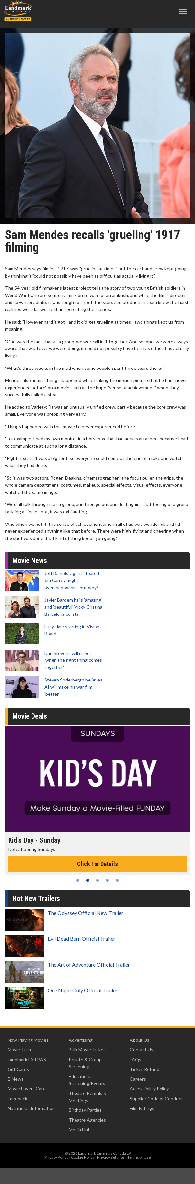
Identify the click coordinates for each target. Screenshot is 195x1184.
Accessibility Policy (149, 1088)
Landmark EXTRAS (27, 1059)
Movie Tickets (22, 1049)
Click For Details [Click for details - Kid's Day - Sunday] (97, 863)
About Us (139, 1040)
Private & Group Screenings (85, 1063)
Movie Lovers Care (27, 1088)
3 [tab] (97, 880)
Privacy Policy (56, 1157)
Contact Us (141, 1049)
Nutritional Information (31, 1108)
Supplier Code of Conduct (156, 1098)
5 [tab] (117, 880)
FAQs (135, 1059)
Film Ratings (142, 1108)
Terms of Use (139, 1157)
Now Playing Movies (28, 1040)
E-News (16, 1079)
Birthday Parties (85, 1110)
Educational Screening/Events (87, 1079)
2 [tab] (87, 880)
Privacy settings (111, 1157)
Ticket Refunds (146, 1069)
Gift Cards (18, 1069)
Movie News (29, 560)
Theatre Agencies (87, 1120)
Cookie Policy (83, 1157)
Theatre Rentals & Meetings (88, 1096)
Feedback (17, 1098)
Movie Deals (29, 716)
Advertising (81, 1040)
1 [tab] (78, 880)
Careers (138, 1079)
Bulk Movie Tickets (88, 1049)
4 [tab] (107, 880)
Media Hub (80, 1129)
